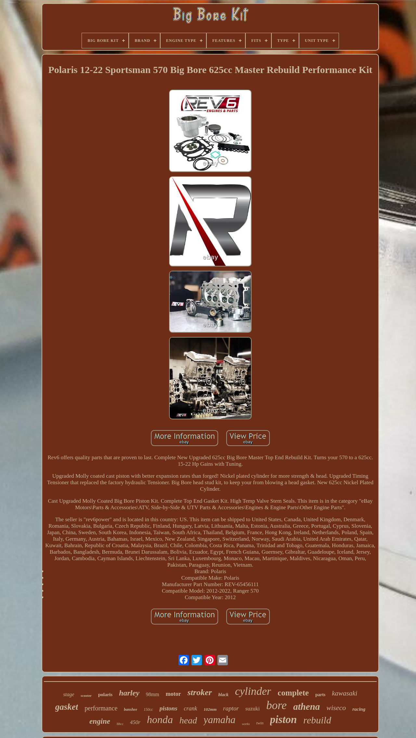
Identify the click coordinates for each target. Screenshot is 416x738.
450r (135, 722)
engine (99, 721)
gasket (66, 707)
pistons (168, 708)
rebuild (317, 720)
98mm (152, 694)
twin (259, 722)
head (188, 720)
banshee (130, 709)
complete (293, 692)
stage (68, 694)
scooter (86, 695)
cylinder (253, 691)
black (223, 694)
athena (306, 706)
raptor (231, 708)
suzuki (252, 709)
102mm (210, 709)
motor (173, 694)
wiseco (336, 708)
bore (276, 705)
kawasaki (344, 693)
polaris (105, 694)
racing (358, 709)
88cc (120, 724)
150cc (148, 709)
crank (190, 708)
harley (129, 693)
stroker (200, 692)
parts (320, 694)
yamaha (219, 719)
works (246, 724)
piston (283, 719)
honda (160, 719)
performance (100, 708)
